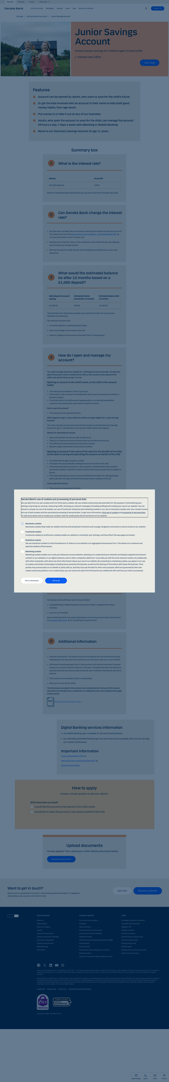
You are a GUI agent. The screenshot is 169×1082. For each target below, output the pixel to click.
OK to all (56, 580)
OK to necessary (32, 580)
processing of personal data (133, 512)
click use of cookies (110, 512)
